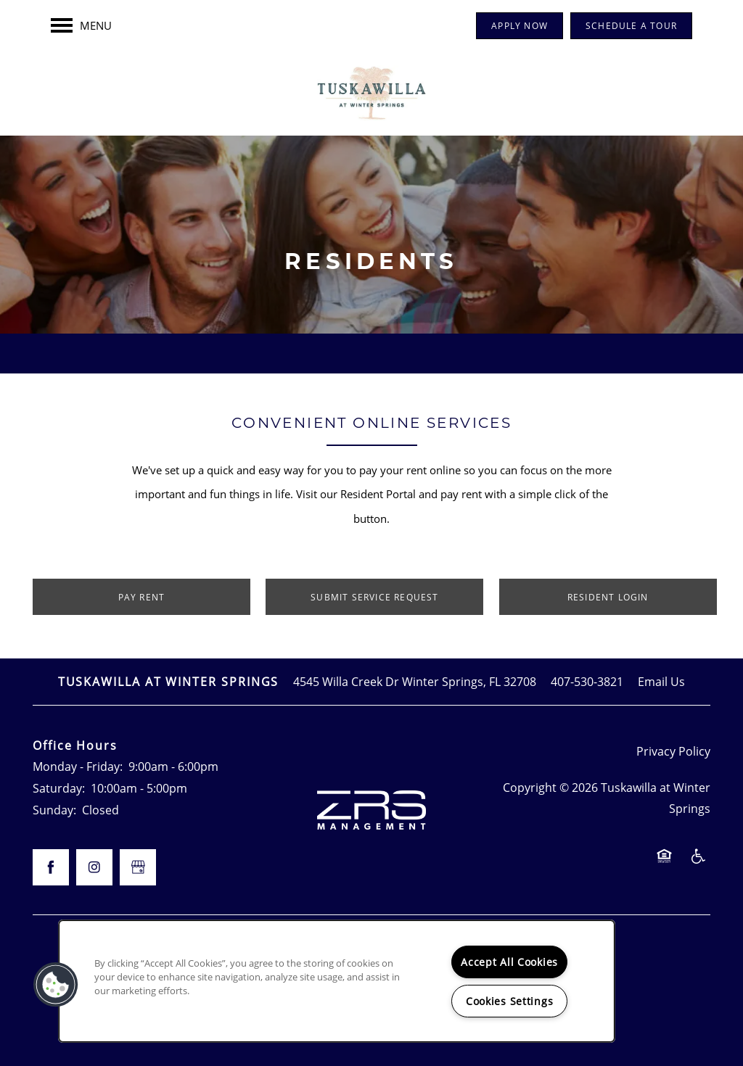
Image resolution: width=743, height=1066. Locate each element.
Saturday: (59, 788)
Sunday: (54, 809)
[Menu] (81, 25)
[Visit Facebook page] (51, 867)
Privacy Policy (673, 751)
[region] (336, 981)
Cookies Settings (510, 1001)
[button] (519, 25)
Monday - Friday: (78, 766)
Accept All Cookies (509, 962)
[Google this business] (138, 867)
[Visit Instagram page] (94, 867)
